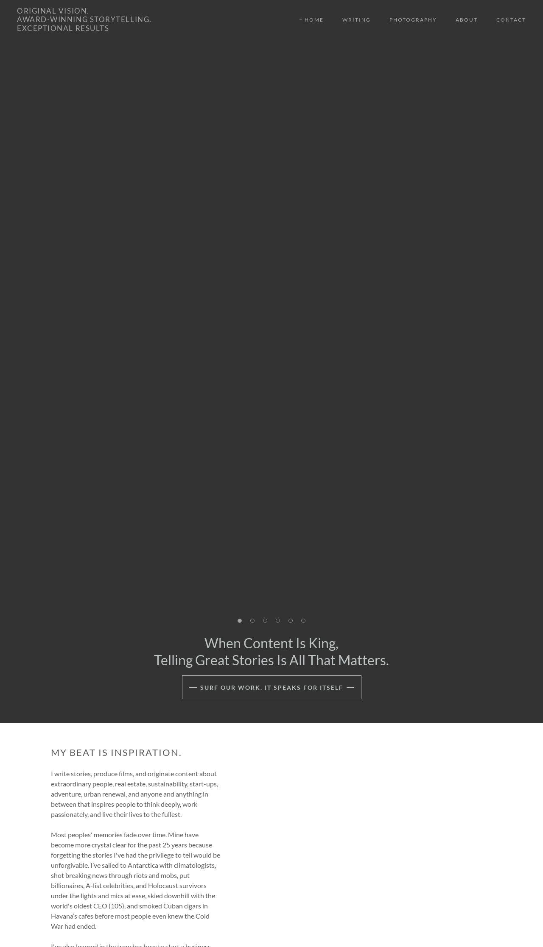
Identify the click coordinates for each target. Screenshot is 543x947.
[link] (84, 28)
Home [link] (314, 20)
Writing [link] (356, 20)
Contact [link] (511, 20)
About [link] (467, 20)
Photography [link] (413, 20)
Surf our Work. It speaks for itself (271, 687)
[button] (240, 621)
